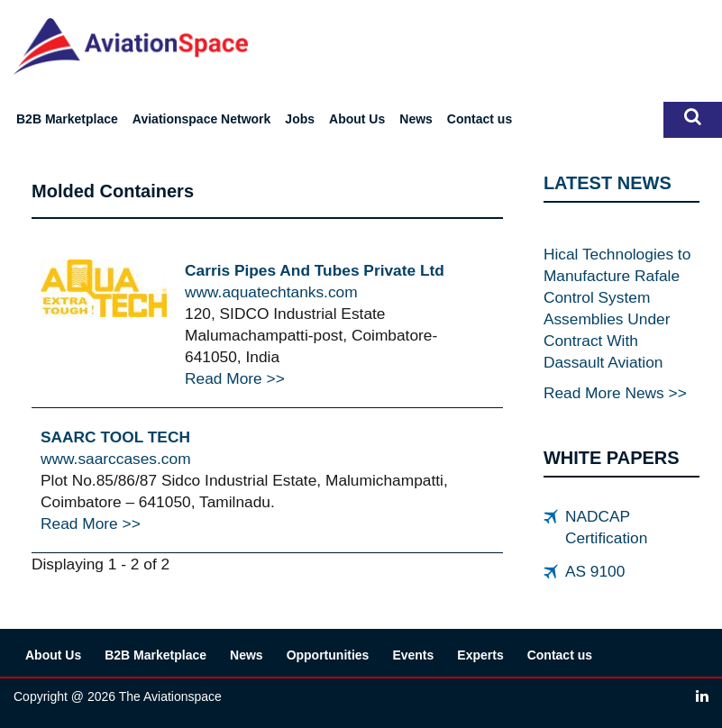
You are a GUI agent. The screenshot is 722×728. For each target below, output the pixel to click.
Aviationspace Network (202, 119)
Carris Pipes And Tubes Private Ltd (314, 270)
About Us (357, 119)
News (416, 119)
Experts (480, 655)
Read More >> (235, 378)
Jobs (300, 119)
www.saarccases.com (116, 459)
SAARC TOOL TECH (115, 437)
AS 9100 (595, 571)
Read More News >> (615, 393)
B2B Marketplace (67, 119)
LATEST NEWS (608, 183)
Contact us (479, 119)
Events (413, 655)
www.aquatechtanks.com (271, 292)
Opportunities (328, 655)
